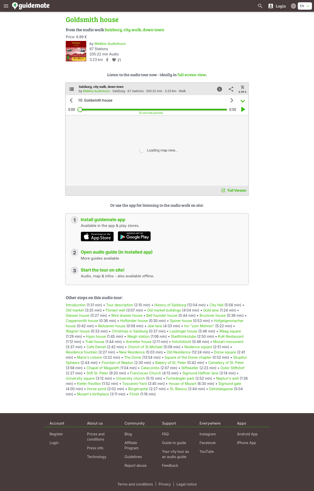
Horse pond (96, 389)
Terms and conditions (135, 484)
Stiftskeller (189, 368)
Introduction (76, 305)
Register (56, 434)
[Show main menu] (6, 6)
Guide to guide (174, 443)
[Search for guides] (260, 6)
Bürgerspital (138, 389)
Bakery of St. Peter (170, 362)
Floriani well (115, 310)
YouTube (207, 451)
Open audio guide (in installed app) (117, 252)
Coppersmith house (82, 321)
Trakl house (94, 341)
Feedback (170, 465)
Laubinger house (184, 331)
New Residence (132, 352)
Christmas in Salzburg (130, 331)
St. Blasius (178, 389)
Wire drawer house (126, 315)
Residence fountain (82, 352)
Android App (247, 434)
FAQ (165, 434)
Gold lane (211, 310)
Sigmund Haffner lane (200, 373)
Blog (128, 434)
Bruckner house (213, 315)
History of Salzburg (170, 305)
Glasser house (77, 315)
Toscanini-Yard (134, 383)
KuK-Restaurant (231, 336)
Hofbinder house (134, 321)
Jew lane (155, 326)
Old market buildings (164, 310)
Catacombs (150, 368)
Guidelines (133, 457)
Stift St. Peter (97, 373)
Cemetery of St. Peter (226, 362)
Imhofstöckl (181, 341)
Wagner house (78, 331)
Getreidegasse (221, 389)
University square (80, 378)
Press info (95, 448)
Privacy (164, 484)
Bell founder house (161, 315)
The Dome (132, 357)
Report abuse (135, 465)
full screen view (192, 74)
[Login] (277, 6)
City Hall (216, 305)
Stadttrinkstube (183, 336)
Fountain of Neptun (117, 362)
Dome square (225, 352)
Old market (75, 310)
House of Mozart (182, 383)
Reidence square (198, 347)
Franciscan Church (145, 373)
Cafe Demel (96, 347)
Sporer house (181, 321)
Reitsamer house (112, 326)
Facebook (208, 443)
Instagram (208, 434)
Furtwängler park (180, 378)
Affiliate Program (131, 445)
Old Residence (179, 352)
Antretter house (139, 341)
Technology (96, 457)
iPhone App (246, 443)
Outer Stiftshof (232, 368)
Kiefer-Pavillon (89, 383)
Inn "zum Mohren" (199, 326)
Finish (134, 394)
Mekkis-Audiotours (110, 43)
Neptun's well (227, 378)
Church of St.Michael (145, 347)
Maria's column (89, 357)
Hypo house (96, 336)
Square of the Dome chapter (187, 357)
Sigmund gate (229, 383)
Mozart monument (228, 341)
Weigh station (138, 336)
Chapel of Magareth (102, 368)
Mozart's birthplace (93, 394)
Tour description (119, 305)
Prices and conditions (95, 436)
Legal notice (186, 484)
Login (54, 443)
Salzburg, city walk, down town (134, 29)
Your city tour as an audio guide (175, 454)
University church (130, 378)
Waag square (230, 331)
